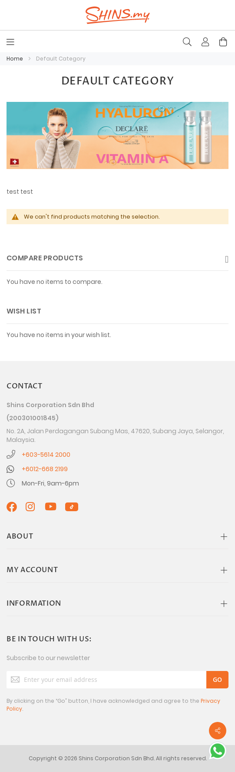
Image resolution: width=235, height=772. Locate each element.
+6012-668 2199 (45, 469)
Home (15, 58)
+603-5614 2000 (46, 454)
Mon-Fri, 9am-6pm (50, 483)
